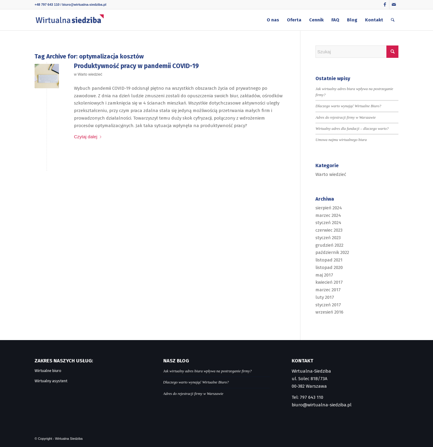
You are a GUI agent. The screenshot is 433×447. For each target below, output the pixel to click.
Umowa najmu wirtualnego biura (341, 140)
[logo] (70, 19)
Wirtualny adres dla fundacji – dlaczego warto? (351, 129)
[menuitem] (273, 19)
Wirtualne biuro (48, 370)
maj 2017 (324, 275)
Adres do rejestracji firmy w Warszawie (345, 117)
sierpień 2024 (328, 208)
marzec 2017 (328, 289)
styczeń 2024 (328, 222)
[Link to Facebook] (384, 4)
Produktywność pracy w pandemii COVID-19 (136, 66)
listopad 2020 (329, 267)
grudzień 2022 (329, 245)
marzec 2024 (328, 215)
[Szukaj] (392, 19)
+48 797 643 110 (47, 4)
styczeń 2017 (328, 305)
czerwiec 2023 (328, 230)
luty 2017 (324, 297)
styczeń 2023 (328, 237)
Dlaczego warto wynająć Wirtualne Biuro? (348, 106)
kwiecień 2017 (329, 282)
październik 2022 (332, 252)
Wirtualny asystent (51, 381)
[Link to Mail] (393, 4)
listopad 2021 (328, 260)
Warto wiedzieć (90, 74)
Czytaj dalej (89, 136)
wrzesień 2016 (329, 312)
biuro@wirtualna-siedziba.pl (84, 4)
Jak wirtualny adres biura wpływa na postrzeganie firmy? (207, 371)
